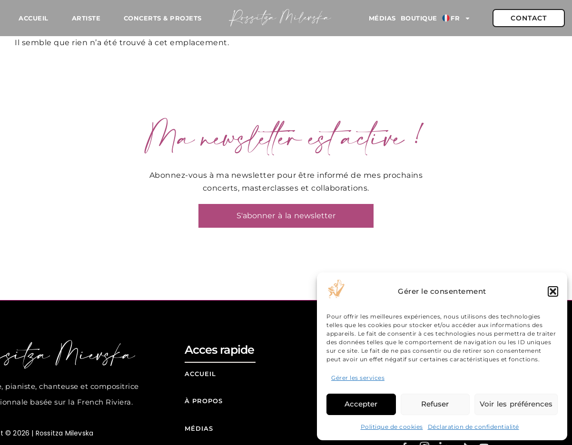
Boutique (419, 18)
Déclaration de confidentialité (473, 426)
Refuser (435, 403)
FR (456, 18)
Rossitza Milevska (280, 18)
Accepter (361, 403)
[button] (553, 291)
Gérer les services (358, 377)
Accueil (34, 18)
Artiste (86, 18)
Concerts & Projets (163, 18)
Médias (382, 18)
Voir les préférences (516, 403)
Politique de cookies (392, 426)
